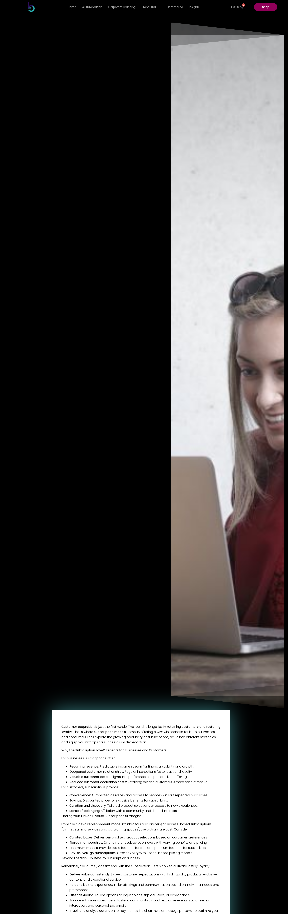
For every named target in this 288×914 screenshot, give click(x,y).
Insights (194, 7)
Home (72, 7)
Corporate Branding (122, 7)
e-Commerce (173, 7)
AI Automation (92, 7)
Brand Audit (150, 7)
